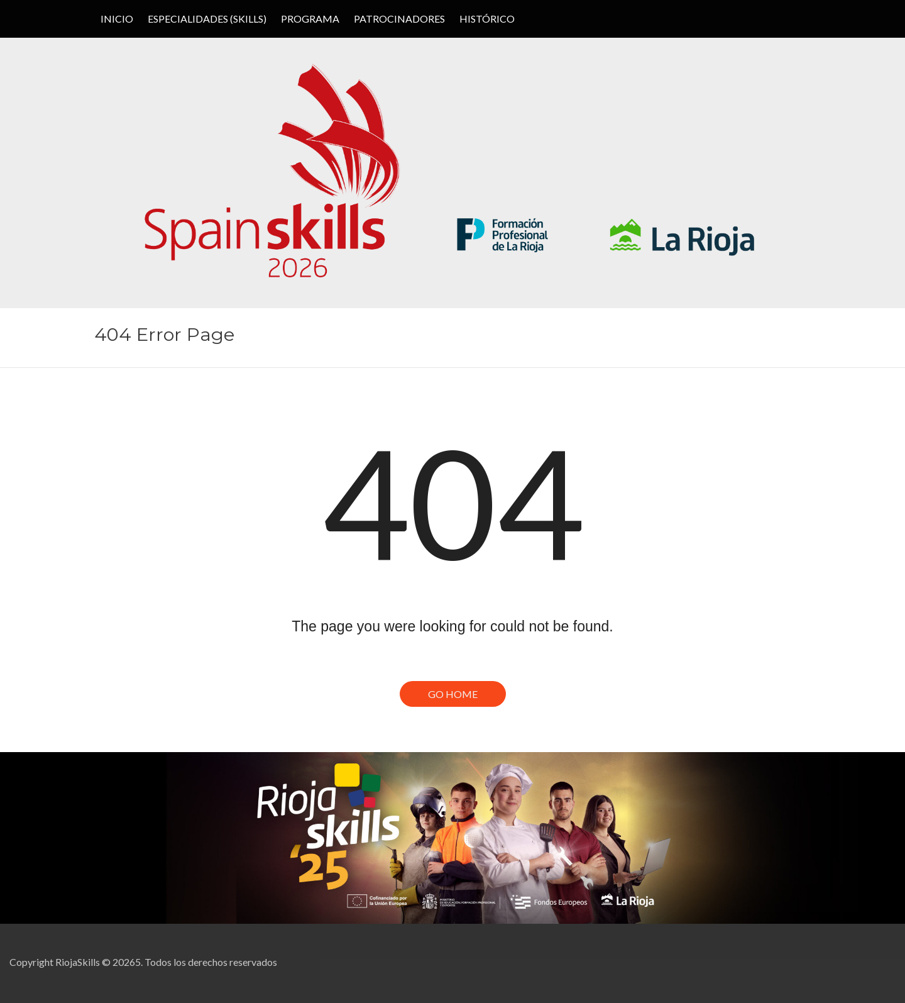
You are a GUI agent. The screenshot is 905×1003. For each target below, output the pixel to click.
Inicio (117, 19)
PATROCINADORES (399, 19)
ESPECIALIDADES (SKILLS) (207, 19)
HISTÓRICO (487, 19)
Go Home (453, 694)
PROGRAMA (310, 19)
